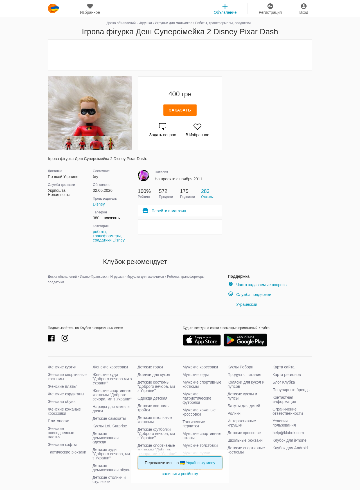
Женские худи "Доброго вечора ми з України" (112, 378)
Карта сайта (283, 367)
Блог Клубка (284, 382)
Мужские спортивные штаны (202, 435)
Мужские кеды (196, 374)
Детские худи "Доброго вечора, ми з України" (111, 453)
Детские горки (150, 367)
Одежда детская (152, 398)
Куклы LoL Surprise (110, 426)
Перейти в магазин (164, 211)
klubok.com (53, 8)
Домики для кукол (154, 374)
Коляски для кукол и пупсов (246, 384)
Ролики (234, 413)
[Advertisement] (180, 55)
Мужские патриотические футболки (197, 398)
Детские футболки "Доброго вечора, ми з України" (156, 433)
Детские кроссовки (245, 432)
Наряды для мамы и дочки (111, 408)
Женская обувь (61, 401)
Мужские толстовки (200, 445)
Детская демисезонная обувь (111, 467)
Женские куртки (62, 367)
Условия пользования (284, 423)
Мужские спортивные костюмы (202, 384)
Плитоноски (58, 421)
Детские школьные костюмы (155, 419)
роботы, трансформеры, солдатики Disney (109, 235)
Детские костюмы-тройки (154, 408)
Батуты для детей (244, 406)
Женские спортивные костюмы (67, 376)
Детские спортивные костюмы (246, 450)
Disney (99, 204)
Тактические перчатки (194, 424)
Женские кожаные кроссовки (64, 411)
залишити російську (180, 473)
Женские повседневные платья (61, 432)
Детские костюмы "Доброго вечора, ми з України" (156, 386)
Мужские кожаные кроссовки (199, 412)
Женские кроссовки (110, 367)
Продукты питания (244, 374)
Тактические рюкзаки (67, 452)
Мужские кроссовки (200, 367)
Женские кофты (62, 444)
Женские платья (62, 386)
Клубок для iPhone (290, 440)
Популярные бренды (291, 390)
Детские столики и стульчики (109, 479)
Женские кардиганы (66, 394)
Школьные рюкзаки (245, 440)
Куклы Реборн (240, 367)
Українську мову (200, 463)
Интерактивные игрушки (242, 423)
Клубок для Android (290, 448)
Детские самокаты (109, 418)
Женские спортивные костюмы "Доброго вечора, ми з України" (112, 394)
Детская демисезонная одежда (106, 437)
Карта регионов (287, 374)
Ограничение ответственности (288, 411)
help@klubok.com (288, 432)
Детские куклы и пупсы (242, 396)
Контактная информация (284, 399)
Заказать (180, 110)
